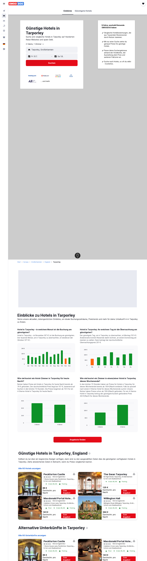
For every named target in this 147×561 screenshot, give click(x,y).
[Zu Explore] (4, 30)
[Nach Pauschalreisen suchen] (4, 25)
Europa (25, 262)
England (47, 262)
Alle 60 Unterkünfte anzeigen (32, 535)
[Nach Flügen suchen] (4, 10)
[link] (77, 439)
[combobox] (35, 44)
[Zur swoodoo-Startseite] (16, 3)
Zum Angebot (66, 492)
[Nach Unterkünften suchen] (4, 15)
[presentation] (89, 453)
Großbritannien (36, 262)
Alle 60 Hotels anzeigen (29, 468)
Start (19, 262)
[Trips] (4, 37)
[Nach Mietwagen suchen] (4, 20)
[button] (4, 3)
